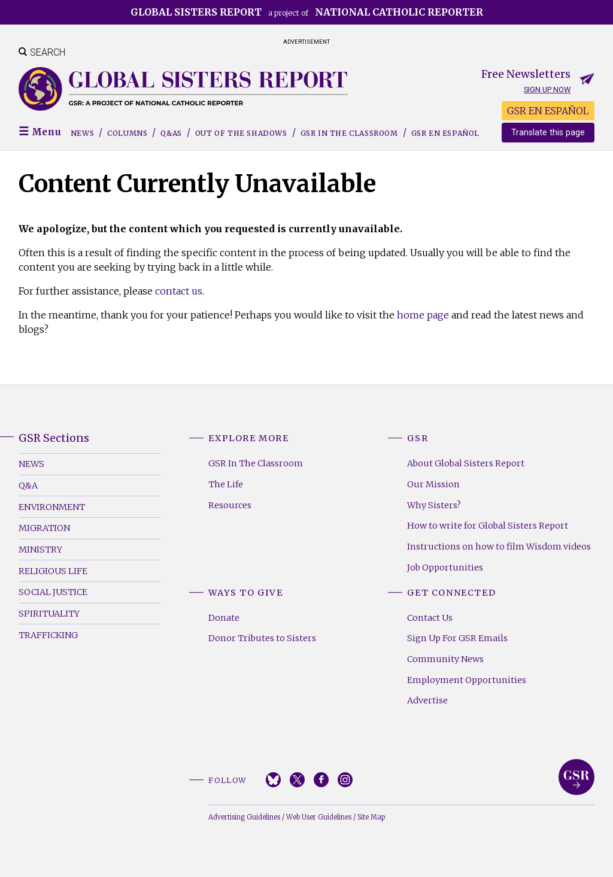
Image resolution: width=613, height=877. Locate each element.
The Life (225, 484)
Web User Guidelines (318, 817)
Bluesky (273, 779)
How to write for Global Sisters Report (487, 525)
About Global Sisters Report (465, 463)
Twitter (297, 779)
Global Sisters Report (576, 777)
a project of (307, 12)
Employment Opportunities (466, 680)
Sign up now (547, 89)
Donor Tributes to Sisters (262, 638)
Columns (127, 133)
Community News (445, 659)
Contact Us (430, 617)
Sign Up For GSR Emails (457, 638)
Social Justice (53, 592)
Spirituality (49, 613)
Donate (223, 617)
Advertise (427, 700)
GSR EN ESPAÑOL (548, 111)
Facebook (321, 779)
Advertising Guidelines (244, 817)
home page (423, 315)
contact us (178, 291)
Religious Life (53, 571)
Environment (52, 507)
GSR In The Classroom (255, 463)
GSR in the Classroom (349, 133)
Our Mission (433, 484)
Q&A (28, 485)
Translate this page (548, 133)
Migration (44, 528)
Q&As (170, 133)
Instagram (345, 779)
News (82, 133)
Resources (229, 505)
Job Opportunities (445, 567)
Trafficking (48, 635)
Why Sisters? (434, 505)
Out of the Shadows (241, 133)
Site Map (371, 817)
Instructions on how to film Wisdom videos (499, 546)
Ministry (40, 549)
